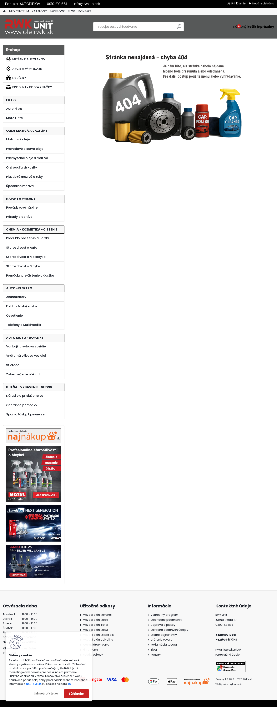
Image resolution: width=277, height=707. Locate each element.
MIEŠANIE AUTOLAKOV (25, 59)
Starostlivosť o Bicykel (23, 266)
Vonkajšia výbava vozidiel (26, 346)
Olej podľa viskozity (21, 167)
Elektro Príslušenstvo (22, 306)
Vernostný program (164, 615)
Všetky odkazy (93, 655)
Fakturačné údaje (227, 655)
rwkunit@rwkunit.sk (228, 650)
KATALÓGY (39, 11)
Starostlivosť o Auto (21, 247)
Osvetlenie (14, 315)
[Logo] (29, 26)
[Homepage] (4, 11)
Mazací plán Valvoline (98, 640)
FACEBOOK (57, 11)
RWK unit (221, 615)
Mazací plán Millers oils (98, 635)
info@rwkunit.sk (86, 3)
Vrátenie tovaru (161, 640)
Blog (154, 650)
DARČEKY (16, 77)
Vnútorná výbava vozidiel (26, 355)
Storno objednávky (164, 635)
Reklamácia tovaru (164, 645)
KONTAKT (85, 11)
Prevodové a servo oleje (24, 149)
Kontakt (156, 655)
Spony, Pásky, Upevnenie (25, 414)
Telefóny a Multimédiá (23, 325)
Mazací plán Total (95, 625)
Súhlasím (76, 693)
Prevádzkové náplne (22, 207)
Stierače (12, 365)
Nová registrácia (263, 3)
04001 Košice (224, 625)
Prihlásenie (238, 3)
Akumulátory (16, 297)
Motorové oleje (18, 139)
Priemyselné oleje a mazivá (27, 158)
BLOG (71, 11)
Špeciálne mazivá (20, 186)
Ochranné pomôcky (21, 405)
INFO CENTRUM (19, 11)
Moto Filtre (14, 118)
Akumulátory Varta (96, 645)
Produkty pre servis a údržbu (28, 238)
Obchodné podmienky (166, 620)
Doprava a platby (163, 625)
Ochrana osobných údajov (169, 630)
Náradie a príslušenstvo (24, 395)
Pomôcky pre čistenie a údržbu (30, 275)
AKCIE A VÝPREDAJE (24, 68)
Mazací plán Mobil (95, 620)
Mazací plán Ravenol (97, 615)
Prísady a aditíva (19, 217)
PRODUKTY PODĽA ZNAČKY (29, 87)
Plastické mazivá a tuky (24, 176)
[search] (179, 28)
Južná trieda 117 (226, 620)
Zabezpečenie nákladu (24, 374)
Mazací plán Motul (95, 630)
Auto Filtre (14, 109)
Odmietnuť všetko (46, 693)
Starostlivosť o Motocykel (26, 257)
